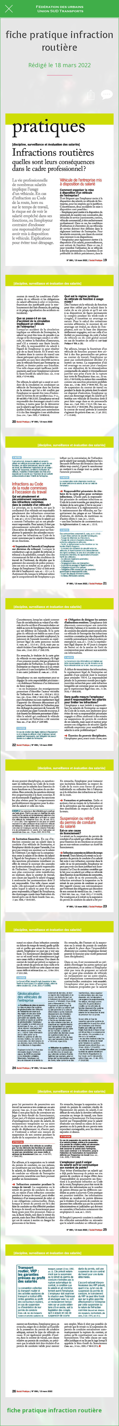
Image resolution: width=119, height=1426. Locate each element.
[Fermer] (9, 9)
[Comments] (106, 94)
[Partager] (90, 94)
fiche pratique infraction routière (54, 1410)
